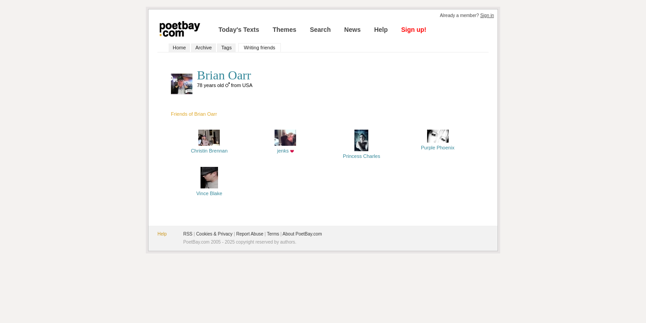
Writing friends (259, 47)
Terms (273, 233)
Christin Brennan (209, 148)
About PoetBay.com (302, 233)
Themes (285, 29)
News (352, 29)
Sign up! (413, 29)
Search (320, 29)
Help (381, 29)
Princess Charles (361, 153)
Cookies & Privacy (214, 233)
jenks (285, 148)
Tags (226, 47)
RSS (187, 233)
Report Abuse (249, 233)
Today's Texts (238, 29)
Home (179, 47)
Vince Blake (209, 190)
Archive (203, 47)
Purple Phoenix (437, 145)
